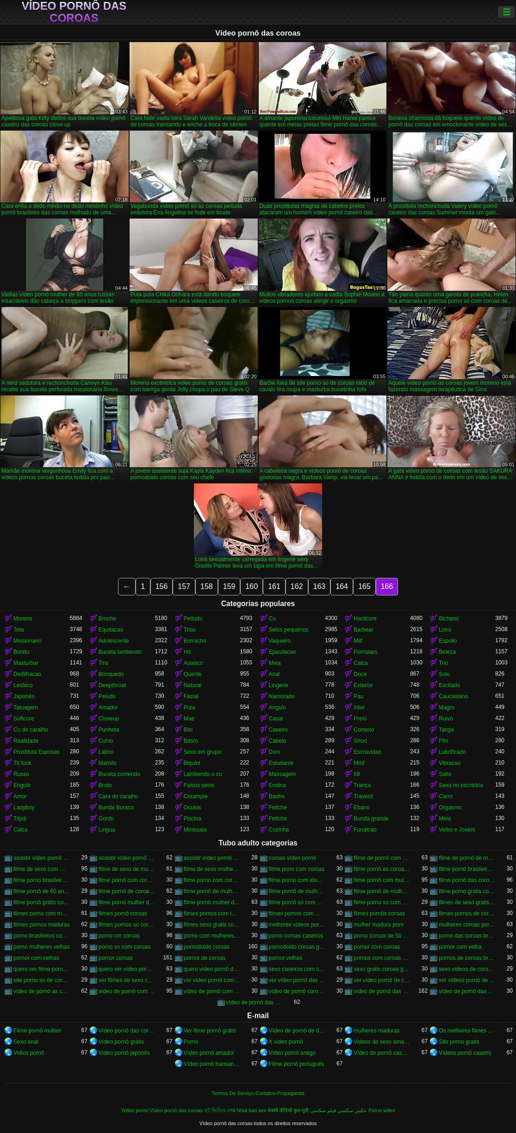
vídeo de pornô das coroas (382, 991)
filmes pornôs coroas (379, 913)
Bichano (449, 618)
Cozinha (279, 829)
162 (297, 586)
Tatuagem (25, 707)
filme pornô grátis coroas (41, 902)
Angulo (277, 707)
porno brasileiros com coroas (41, 936)
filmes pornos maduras (41, 924)
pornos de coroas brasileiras (467, 958)
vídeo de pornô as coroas (41, 991)
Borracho (195, 641)
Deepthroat (112, 685)
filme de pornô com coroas (382, 858)
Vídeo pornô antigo (292, 1053)
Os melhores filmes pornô (467, 1030)
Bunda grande (371, 818)
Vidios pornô (28, 1053)
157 (184, 586)
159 (229, 586)
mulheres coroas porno (467, 924)
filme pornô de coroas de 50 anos (127, 891)
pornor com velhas (36, 958)
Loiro (445, 629)
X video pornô (286, 1042)
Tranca (362, 785)
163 (319, 586)
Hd (187, 652)
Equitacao (111, 629)
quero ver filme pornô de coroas (41, 969)
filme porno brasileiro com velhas (41, 880)
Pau (358, 696)
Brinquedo (111, 674)
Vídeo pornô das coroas (74, 12)
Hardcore (365, 618)
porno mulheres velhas (41, 947)
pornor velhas (286, 958)
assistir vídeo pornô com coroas (41, 858)
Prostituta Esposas (36, 752)
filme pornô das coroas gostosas (467, 880)
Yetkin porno (135, 1110)
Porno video (381, 1110)
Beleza (447, 652)
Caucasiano (453, 696)
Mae (189, 718)
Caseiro (278, 729)
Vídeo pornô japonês (124, 1053)
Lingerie (279, 685)
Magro (446, 707)
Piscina (193, 818)
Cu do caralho (30, 729)
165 (364, 586)
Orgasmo (450, 807)
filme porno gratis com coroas (467, 891)
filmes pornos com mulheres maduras (297, 913)
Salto (445, 774)
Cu (272, 618)
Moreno (22, 618)
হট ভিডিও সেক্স (220, 1110)
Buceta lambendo (120, 652)
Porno (191, 1042)
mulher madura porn (379, 924)
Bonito (21, 652)
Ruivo (446, 718)
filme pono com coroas (297, 869)
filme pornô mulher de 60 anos (212, 902)
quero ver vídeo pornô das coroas (127, 969)
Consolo (364, 729)
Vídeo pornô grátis (121, 1042)
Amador (108, 707)
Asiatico (193, 663)
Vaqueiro (280, 641)
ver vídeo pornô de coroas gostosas (382, 980)
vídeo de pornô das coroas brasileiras (467, 991)
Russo (21, 774)
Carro (446, 796)
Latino (106, 752)
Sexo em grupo (202, 752)
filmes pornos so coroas (127, 924)
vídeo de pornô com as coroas (127, 991)
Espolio (448, 641)
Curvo (106, 741)
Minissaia (195, 829)
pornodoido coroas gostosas (297, 947)
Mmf (359, 763)
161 (274, 586)
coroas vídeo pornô (293, 858)
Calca (361, 663)
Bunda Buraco (116, 807)
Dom (274, 752)
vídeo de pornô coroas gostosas (297, 991)
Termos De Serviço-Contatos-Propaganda (257, 1093)
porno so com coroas (124, 947)
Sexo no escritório (461, 785)
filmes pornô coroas (123, 913)
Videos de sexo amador (382, 1042)
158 (206, 586)
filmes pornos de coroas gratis (467, 913)
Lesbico (22, 685)
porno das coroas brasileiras (467, 936)
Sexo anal (25, 1042)
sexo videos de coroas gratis (467, 969)
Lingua (107, 829)
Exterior (363, 685)
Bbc (188, 729)
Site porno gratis (459, 1042)
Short (360, 741)
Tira (103, 663)
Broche (107, 618)
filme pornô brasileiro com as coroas (467, 869)
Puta (189, 707)
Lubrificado (452, 752)
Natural (193, 685)
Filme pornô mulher (37, 1030)
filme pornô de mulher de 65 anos (382, 891)
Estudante (281, 763)
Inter (359, 707)
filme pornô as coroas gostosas (382, 869)
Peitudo (193, 618)
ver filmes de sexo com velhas (127, 980)
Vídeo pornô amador (209, 1053)
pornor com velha (460, 947)
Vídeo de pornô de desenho (297, 1030)
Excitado (449, 685)
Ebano (362, 807)
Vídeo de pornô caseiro (382, 1053)
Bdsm (191, 741)
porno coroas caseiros (296, 936)
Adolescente (114, 641)
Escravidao (367, 752)
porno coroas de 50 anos (382, 936)
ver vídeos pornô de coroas (467, 980)
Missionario (27, 641)
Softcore (23, 718)
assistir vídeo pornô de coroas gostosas (212, 858)
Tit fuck (22, 763)
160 (251, 586)
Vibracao (449, 763)
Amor (20, 796)
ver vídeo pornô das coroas (297, 980)
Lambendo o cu (203, 774)
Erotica (277, 785)
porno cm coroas (119, 936)
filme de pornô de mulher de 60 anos (467, 858)
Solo (444, 674)
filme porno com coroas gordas (212, 880)
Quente (193, 674)
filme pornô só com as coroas (297, 902)
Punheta (109, 729)
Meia (275, 663)
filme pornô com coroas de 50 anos (127, 880)
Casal (276, 718)
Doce (360, 674)
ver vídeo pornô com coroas (212, 980)
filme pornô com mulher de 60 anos (382, 880)
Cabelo (277, 741)
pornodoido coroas (207, 947)
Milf (358, 641)
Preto (360, 718)
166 (387, 586)
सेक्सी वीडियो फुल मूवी (288, 1110)
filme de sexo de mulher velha (127, 869)
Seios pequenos (289, 629)
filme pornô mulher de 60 (127, 902)
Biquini (192, 763)
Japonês (23, 696)
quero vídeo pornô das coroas (212, 969)
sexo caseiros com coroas (297, 969)
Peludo (107, 696)
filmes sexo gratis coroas (212, 924)
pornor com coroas (377, 947)
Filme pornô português (296, 1064)
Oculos (192, 807)
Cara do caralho (118, 796)
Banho (277, 796)
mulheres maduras (376, 1030)
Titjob (20, 818)
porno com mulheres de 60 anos (212, 936)
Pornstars (365, 652)
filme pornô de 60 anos (41, 891)
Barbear (363, 629)
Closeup (109, 718)
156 (161, 586)
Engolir (22, 785)
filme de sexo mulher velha (212, 869)
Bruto (105, 785)
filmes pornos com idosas (212, 913)
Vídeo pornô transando (212, 1064)
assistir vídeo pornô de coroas (127, 858)
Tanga (446, 729)
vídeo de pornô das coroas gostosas (254, 1002)
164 (342, 586)
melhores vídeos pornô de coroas (297, 924)
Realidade (25, 741)
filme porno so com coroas (382, 902)
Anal (274, 674)
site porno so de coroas (41, 980)
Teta (18, 629)
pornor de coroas (205, 958)
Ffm (443, 741)
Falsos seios (199, 785)
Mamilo (108, 763)
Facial (191, 696)
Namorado (282, 696)
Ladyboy (23, 807)
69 (357, 774)
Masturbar (25, 663)
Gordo (106, 818)
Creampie (196, 796)
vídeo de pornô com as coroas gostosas (212, 991)
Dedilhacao (27, 674)
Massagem (282, 774)
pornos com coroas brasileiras (382, 958)
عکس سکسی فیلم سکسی (338, 1110)
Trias (190, 629)
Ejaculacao (282, 652)
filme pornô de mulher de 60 (212, 891)
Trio (443, 663)
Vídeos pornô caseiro (465, 1053)
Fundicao (365, 829)
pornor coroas (116, 958)
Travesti (363, 796)
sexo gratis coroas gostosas (382, 969)
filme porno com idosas (297, 880)
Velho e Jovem (457, 829)
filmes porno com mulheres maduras (41, 913)
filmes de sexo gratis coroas (467, 902)
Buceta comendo (119, 774)
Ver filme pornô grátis (210, 1030)
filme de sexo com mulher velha (41, 869)
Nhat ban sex (252, 1110)
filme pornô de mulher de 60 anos (297, 891)
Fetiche (278, 807)
